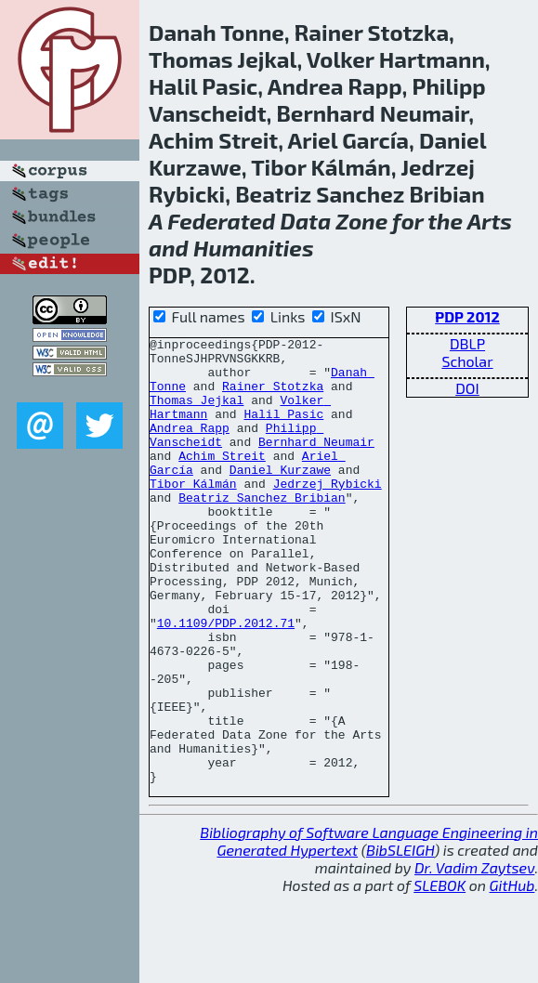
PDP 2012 (467, 316)
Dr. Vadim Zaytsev (474, 956)
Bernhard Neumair (316, 463)
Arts (489, 220)
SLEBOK (439, 974)
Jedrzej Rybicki (327, 513)
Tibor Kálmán (193, 513)
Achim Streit (222, 480)
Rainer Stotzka (272, 396)
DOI (467, 388)
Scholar (466, 361)
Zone (361, 220)
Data (306, 220)
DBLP (467, 343)
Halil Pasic (283, 430)
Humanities (253, 247)
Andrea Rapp (190, 447)
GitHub (512, 974)
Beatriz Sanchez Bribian (261, 530)
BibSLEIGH (400, 939)
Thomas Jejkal (196, 413)
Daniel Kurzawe (280, 497)
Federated (221, 220)
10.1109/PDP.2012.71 (226, 681)
